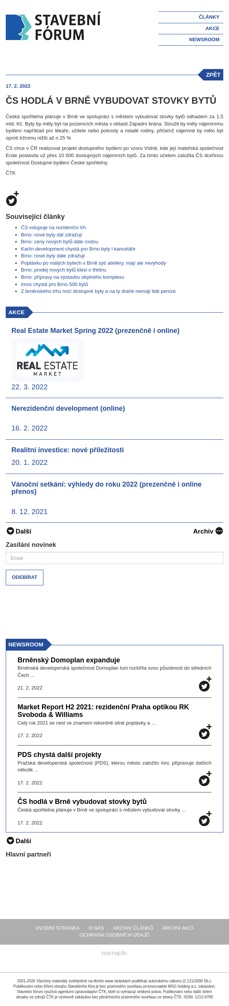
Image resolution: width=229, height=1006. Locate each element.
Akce (212, 28)
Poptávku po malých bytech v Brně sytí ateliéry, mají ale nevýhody (93, 263)
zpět (213, 74)
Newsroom (204, 39)
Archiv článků (133, 928)
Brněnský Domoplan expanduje (69, 660)
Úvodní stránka (57, 928)
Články (209, 17)
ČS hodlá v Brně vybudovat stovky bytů (82, 801)
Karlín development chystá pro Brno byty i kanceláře (78, 249)
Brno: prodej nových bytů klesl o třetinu (63, 270)
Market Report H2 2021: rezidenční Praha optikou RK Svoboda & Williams (103, 711)
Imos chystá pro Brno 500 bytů (54, 284)
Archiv (208, 530)
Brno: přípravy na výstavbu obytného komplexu (72, 277)
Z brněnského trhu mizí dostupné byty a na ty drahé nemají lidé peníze (98, 291)
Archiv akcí (178, 928)
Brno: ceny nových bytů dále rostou (59, 241)
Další (18, 531)
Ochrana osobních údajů (114, 935)
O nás (96, 928)
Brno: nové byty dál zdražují (51, 235)
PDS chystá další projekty (59, 755)
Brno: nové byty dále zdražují (53, 256)
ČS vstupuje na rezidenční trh (53, 227)
